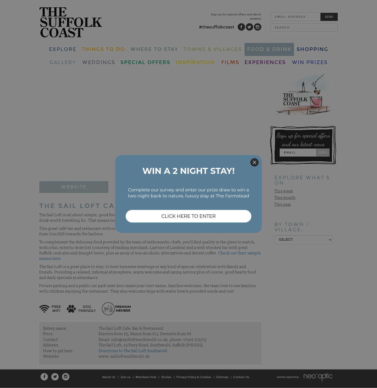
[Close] (254, 162)
